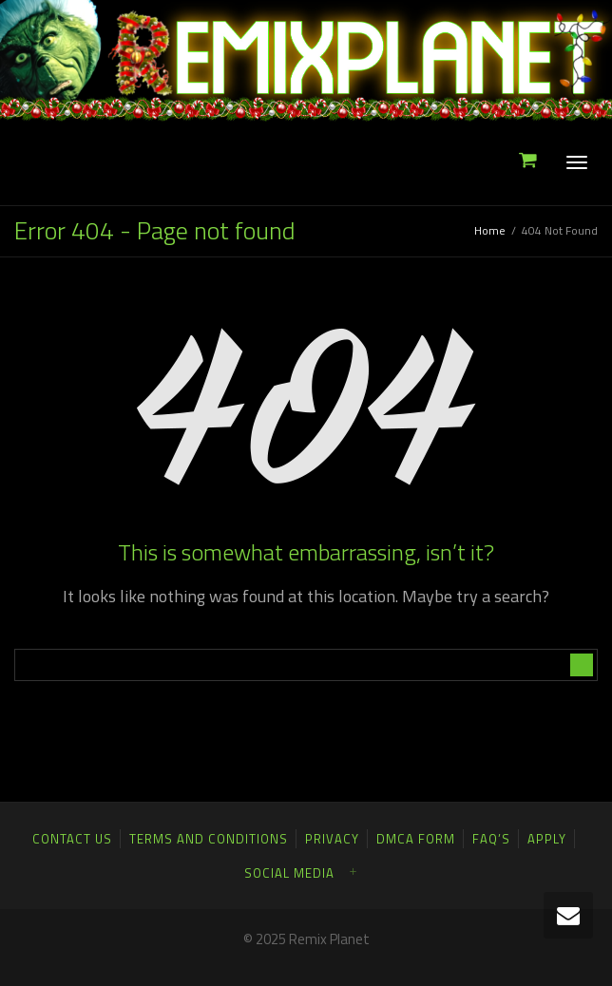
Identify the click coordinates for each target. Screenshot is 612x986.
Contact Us (72, 838)
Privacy (332, 838)
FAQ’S (491, 838)
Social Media (289, 872)
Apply (546, 838)
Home (490, 230)
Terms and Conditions (208, 838)
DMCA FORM (415, 838)
